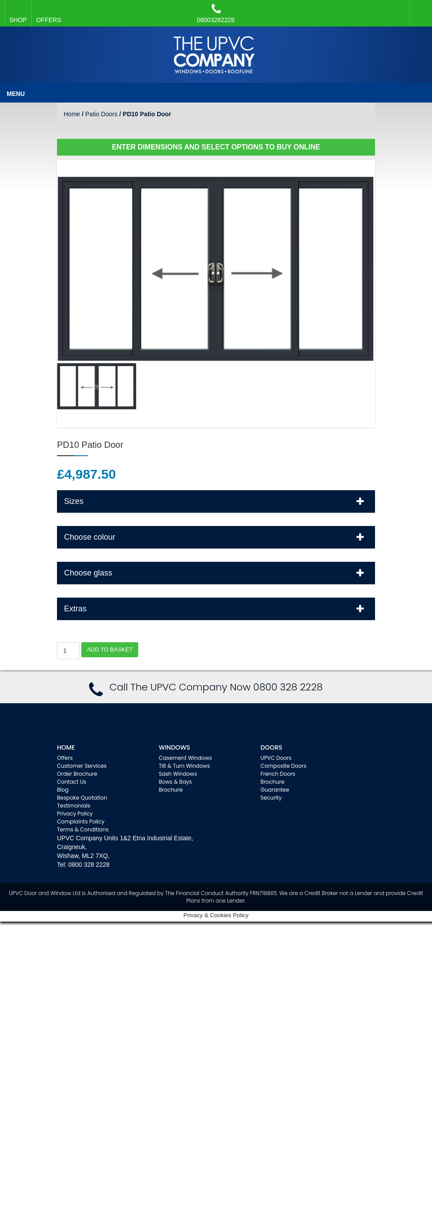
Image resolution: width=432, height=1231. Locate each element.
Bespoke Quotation (82, 797)
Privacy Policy (75, 813)
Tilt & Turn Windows (184, 766)
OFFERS (48, 19)
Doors (271, 747)
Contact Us (71, 781)
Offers (65, 758)
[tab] (216, 501)
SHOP (18, 19)
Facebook (418, 9)
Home (72, 114)
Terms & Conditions (83, 829)
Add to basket (110, 649)
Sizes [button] (216, 501)
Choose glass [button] (216, 572)
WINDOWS (174, 747)
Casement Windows (185, 758)
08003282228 (216, 13)
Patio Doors (101, 114)
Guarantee (275, 789)
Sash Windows (178, 773)
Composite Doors (284, 766)
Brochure (170, 789)
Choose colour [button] (216, 536)
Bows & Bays (175, 781)
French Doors (278, 773)
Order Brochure (77, 773)
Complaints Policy (81, 821)
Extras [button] (216, 608)
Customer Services (81, 766)
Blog (62, 789)
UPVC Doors (276, 758)
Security (271, 797)
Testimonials (74, 805)
